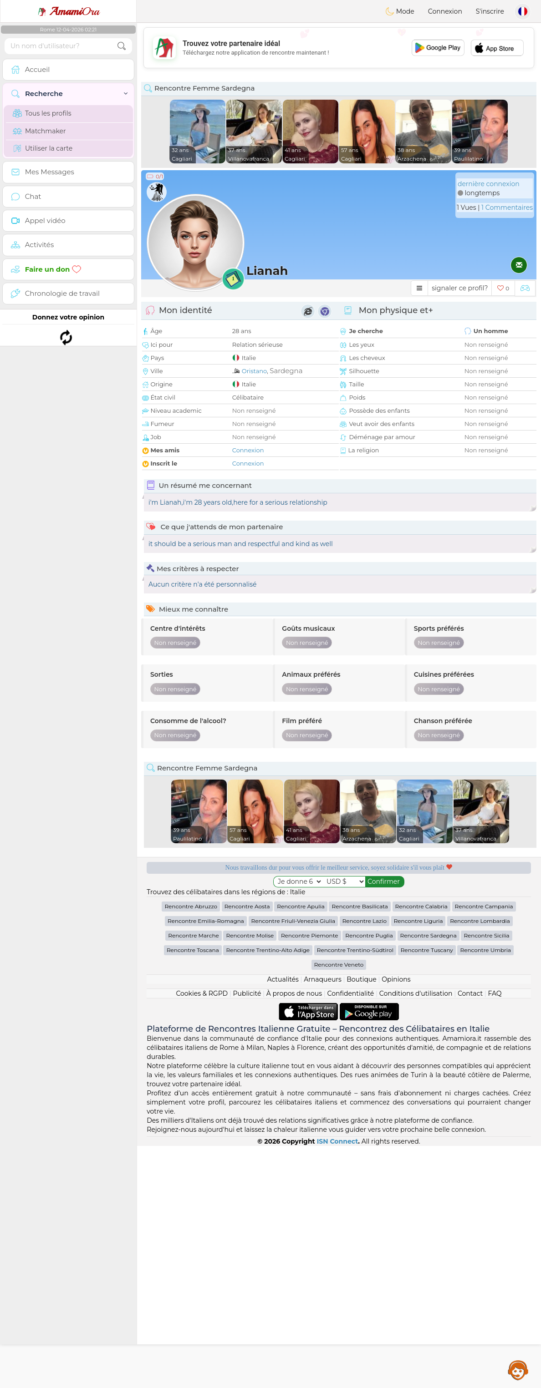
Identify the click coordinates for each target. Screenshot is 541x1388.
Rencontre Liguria (418, 1163)
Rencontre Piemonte (309, 1177)
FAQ (495, 1235)
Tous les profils (42, 113)
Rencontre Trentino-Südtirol (355, 1192)
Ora (68, 11)
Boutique (362, 1221)
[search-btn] (121, 46)
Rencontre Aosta (247, 1148)
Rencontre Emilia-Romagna (206, 1163)
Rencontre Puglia (369, 1177)
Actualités (282, 1221)
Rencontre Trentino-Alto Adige (268, 1192)
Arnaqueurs (322, 1221)
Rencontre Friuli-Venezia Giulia (293, 1163)
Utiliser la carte (42, 148)
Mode (399, 11)
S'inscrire (490, 11)
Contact (470, 1235)
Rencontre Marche (193, 1177)
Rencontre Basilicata (360, 1148)
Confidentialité (350, 1235)
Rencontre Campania (484, 1148)
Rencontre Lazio (364, 1163)
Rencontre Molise (250, 1177)
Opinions (396, 1221)
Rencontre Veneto (339, 1206)
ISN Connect (337, 1383)
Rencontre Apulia (301, 1148)
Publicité (247, 1235)
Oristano (254, 371)
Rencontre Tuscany (427, 1192)
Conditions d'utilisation (416, 1235)
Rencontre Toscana (193, 1192)
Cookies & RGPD (202, 1235)
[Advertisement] (338, 47)
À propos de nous (294, 1235)
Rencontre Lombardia (480, 1163)
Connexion (445, 11)
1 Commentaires (507, 207)
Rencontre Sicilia (486, 1177)
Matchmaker (39, 131)
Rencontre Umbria (485, 1192)
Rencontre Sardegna (428, 1177)
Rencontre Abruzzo (190, 1148)
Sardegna (286, 370)
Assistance (518, 1369)
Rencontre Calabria (421, 1148)
